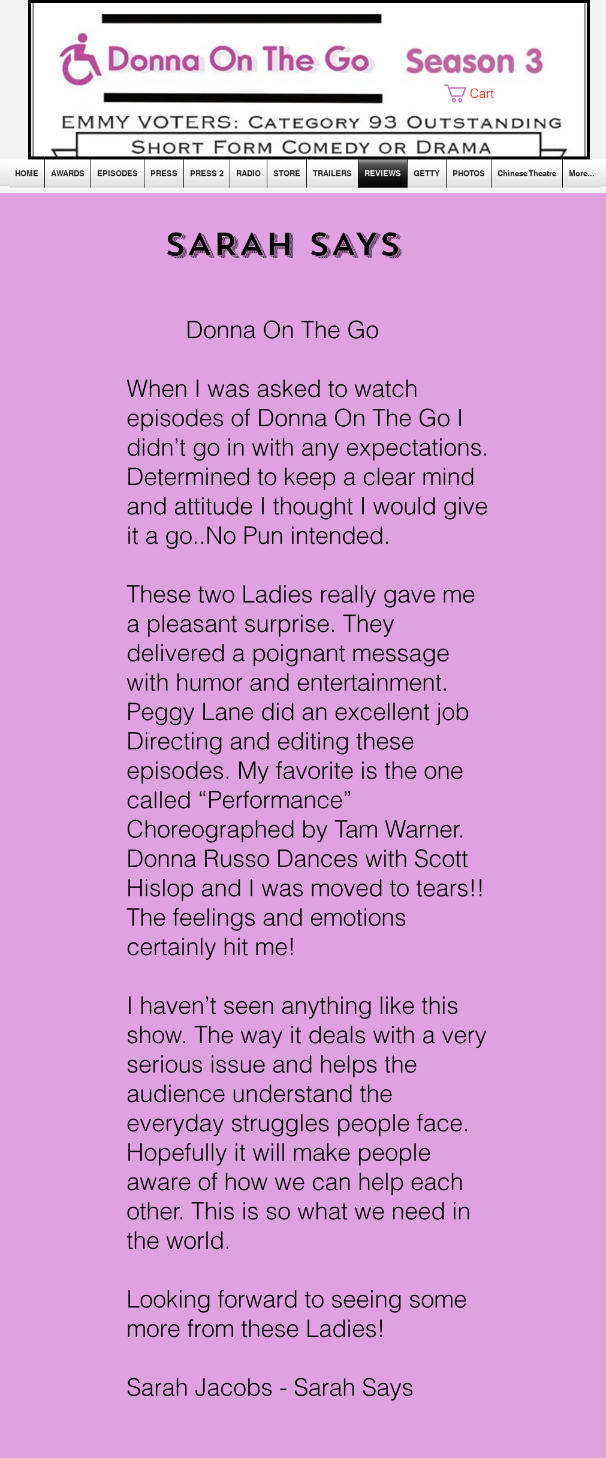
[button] (478, 94)
